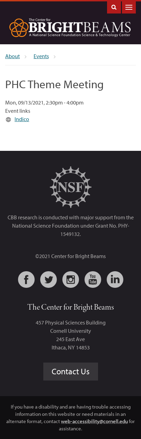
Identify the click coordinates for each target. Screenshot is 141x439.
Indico (22, 119)
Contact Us (71, 371)
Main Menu (129, 6)
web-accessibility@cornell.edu (94, 421)
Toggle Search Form (114, 6)
